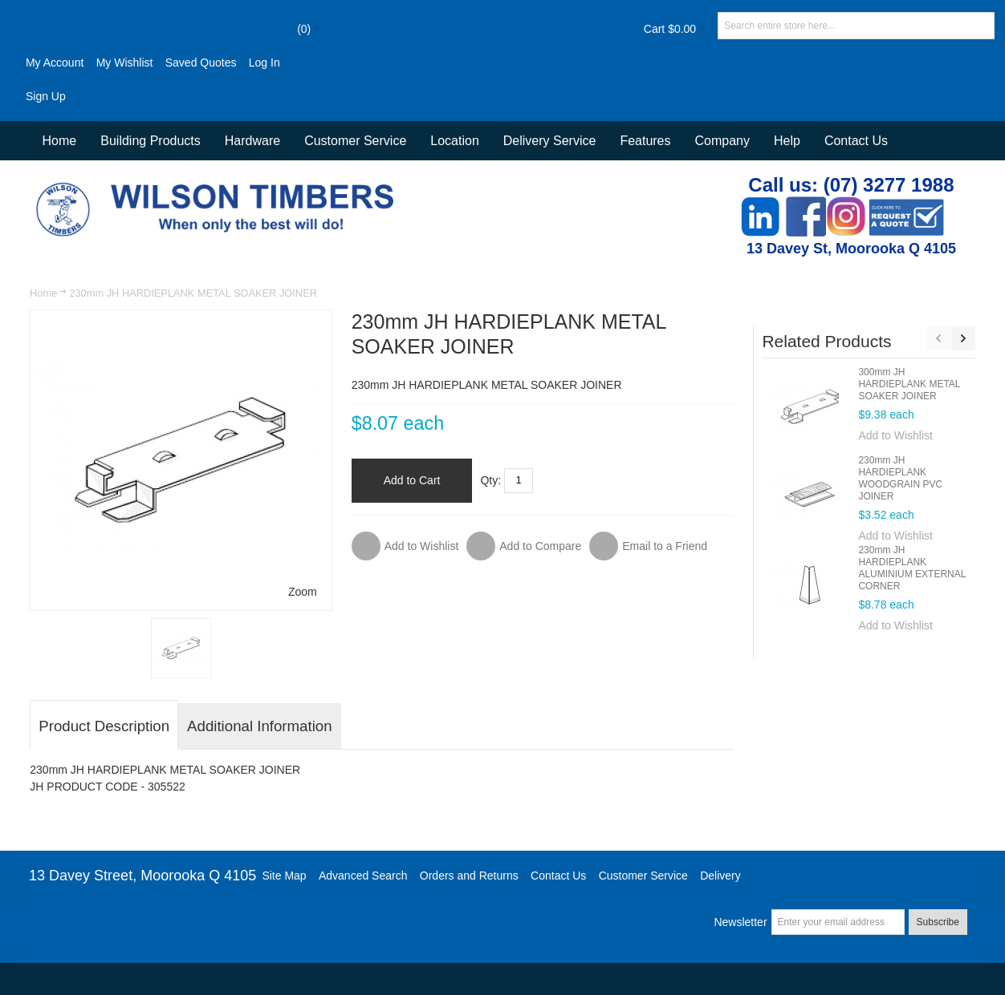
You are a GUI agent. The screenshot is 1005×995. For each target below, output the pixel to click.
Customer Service (643, 875)
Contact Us (856, 141)
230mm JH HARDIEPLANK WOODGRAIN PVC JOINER (900, 478)
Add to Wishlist (895, 435)
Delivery (720, 875)
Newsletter (740, 922)
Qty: (490, 480)
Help (787, 141)
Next (963, 338)
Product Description (104, 726)
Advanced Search (363, 875)
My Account (54, 62)
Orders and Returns (469, 875)
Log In (264, 62)
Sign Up (46, 96)
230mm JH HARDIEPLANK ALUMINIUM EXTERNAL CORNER (912, 568)
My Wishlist (124, 62)
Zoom (302, 591)
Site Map (284, 875)
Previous (938, 338)
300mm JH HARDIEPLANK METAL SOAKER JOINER (909, 384)
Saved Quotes (201, 62)
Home (43, 293)
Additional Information (259, 726)
